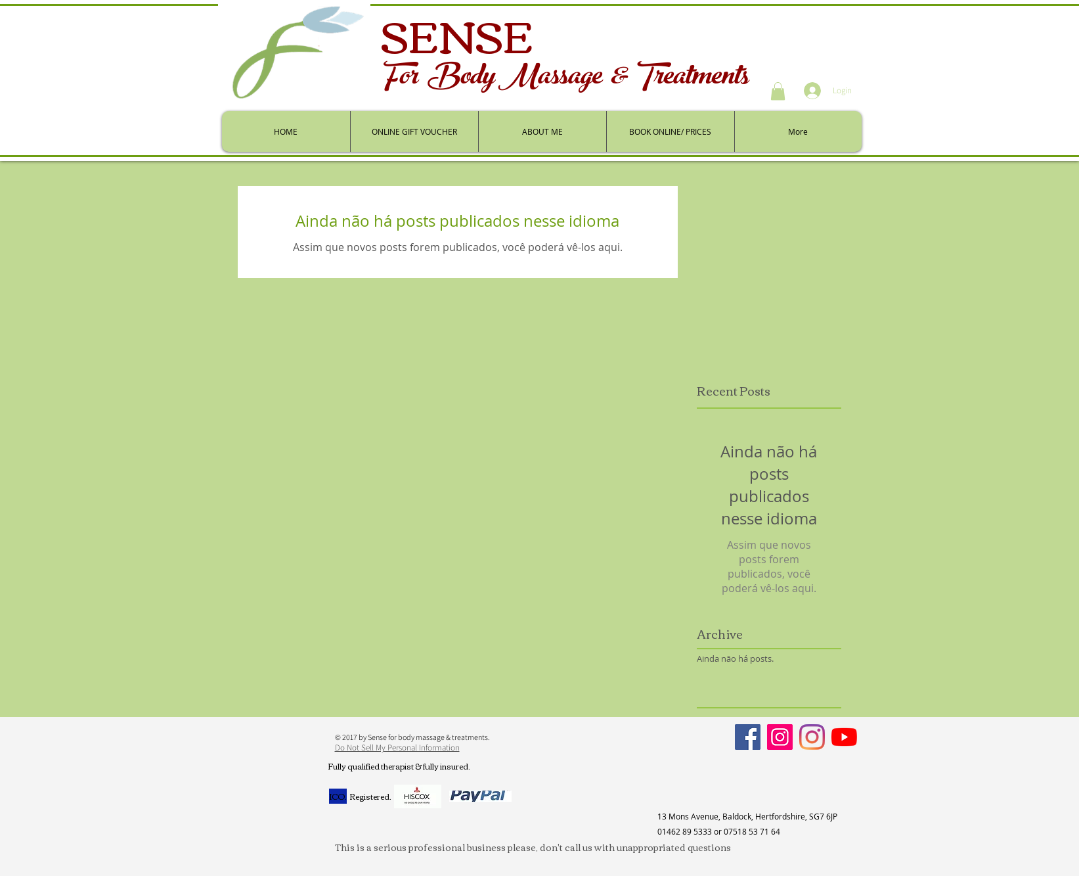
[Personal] (812, 737)
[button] (777, 91)
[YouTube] (844, 737)
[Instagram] (780, 737)
